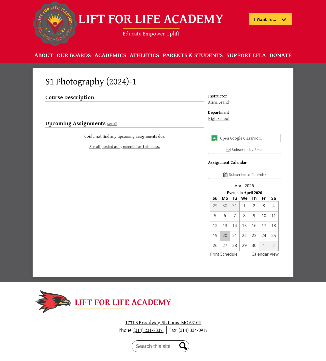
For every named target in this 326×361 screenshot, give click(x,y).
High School (218, 118)
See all (112, 123)
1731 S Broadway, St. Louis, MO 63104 (163, 322)
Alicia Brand (218, 102)
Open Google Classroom (236, 138)
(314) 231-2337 (148, 330)
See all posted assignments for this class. (124, 146)
